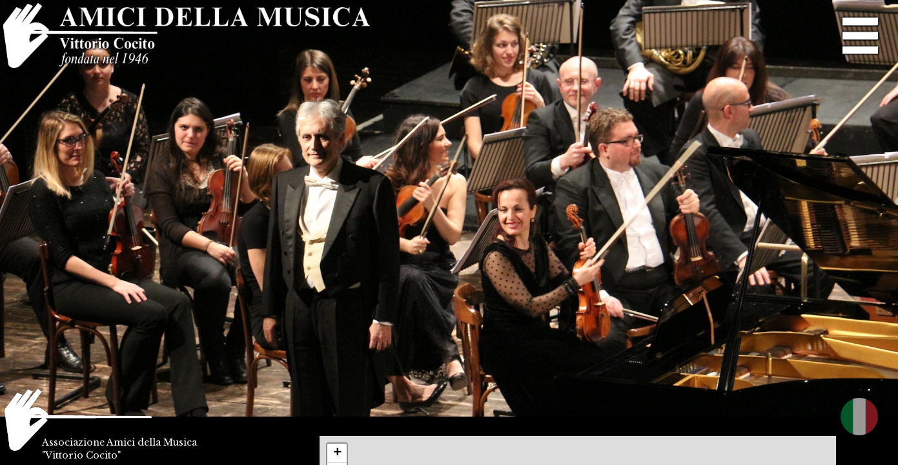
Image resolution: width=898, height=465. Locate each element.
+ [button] (337, 453)
